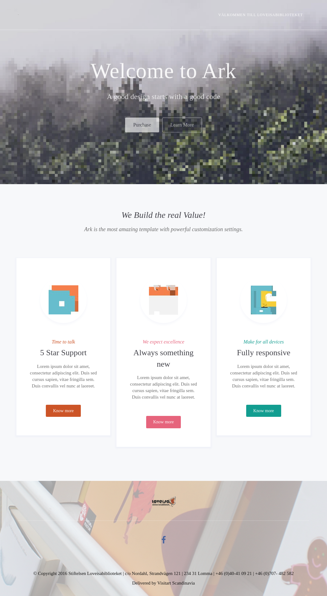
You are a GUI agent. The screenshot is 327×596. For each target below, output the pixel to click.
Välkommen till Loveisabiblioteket (260, 15)
